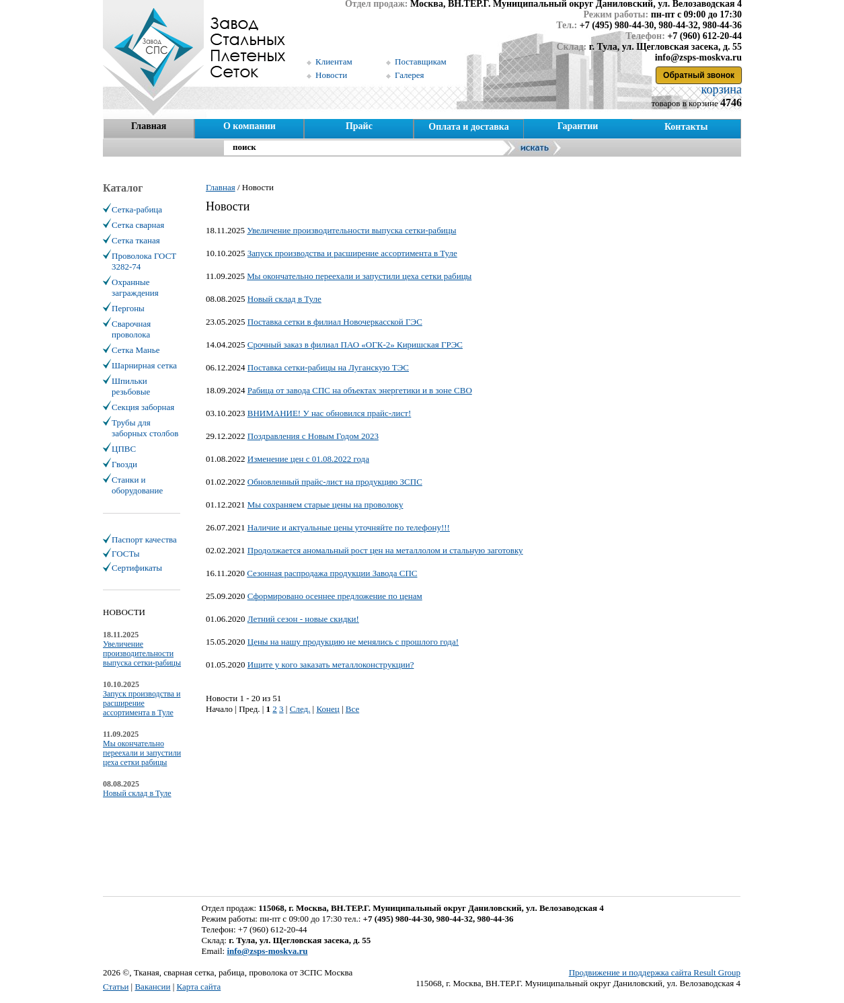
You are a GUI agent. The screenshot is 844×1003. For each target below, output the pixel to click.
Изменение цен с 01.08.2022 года (308, 459)
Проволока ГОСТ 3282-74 (144, 261)
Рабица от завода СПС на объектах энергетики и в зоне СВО (359, 390)
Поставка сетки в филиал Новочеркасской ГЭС (334, 322)
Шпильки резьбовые (131, 386)
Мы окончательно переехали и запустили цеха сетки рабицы (359, 276)
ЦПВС (124, 449)
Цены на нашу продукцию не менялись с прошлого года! (353, 642)
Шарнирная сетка (144, 365)
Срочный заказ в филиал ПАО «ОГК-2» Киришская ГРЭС (355, 344)
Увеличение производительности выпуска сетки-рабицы (351, 230)
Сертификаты (137, 568)
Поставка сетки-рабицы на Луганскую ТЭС (328, 367)
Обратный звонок (698, 75)
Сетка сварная (138, 225)
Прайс (359, 126)
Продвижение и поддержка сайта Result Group (654, 972)
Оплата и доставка (468, 127)
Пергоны (128, 308)
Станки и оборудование (137, 485)
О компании (249, 126)
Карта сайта (199, 986)
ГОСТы (125, 554)
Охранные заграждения (135, 287)
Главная (148, 126)
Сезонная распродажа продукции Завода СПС (332, 573)
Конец (327, 709)
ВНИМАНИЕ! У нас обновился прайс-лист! (329, 413)
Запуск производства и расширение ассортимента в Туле (352, 253)
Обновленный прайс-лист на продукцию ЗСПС (334, 482)
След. (300, 709)
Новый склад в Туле (284, 299)
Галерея (409, 75)
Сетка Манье (135, 350)
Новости (331, 75)
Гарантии (578, 126)
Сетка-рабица (137, 209)
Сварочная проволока (131, 329)
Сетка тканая (136, 240)
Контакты (685, 127)
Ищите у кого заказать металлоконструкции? (330, 664)
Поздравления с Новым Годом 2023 (313, 436)
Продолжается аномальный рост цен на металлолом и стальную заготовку (385, 550)
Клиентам (333, 61)
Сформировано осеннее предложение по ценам (334, 596)
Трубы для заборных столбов (145, 427)
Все (352, 709)
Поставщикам (421, 61)
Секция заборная (143, 407)
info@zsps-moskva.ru (267, 951)
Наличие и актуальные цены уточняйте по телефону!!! (348, 527)
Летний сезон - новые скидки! (303, 619)
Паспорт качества (144, 539)
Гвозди (124, 464)
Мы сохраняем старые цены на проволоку (325, 504)
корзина (720, 89)
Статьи (115, 986)
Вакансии (152, 986)
